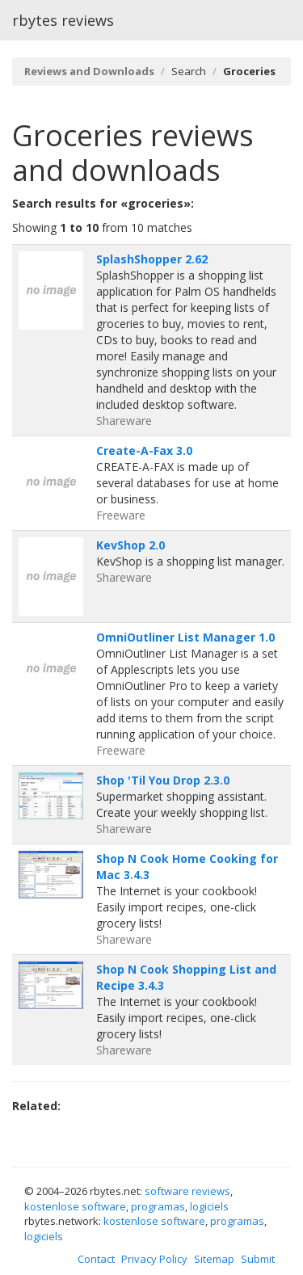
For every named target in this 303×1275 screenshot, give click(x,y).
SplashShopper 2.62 (152, 259)
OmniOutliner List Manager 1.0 (185, 637)
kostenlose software (75, 1206)
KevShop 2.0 (130, 545)
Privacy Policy (154, 1259)
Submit (258, 1259)
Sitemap (214, 1259)
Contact (96, 1259)
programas (158, 1206)
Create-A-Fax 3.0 (144, 450)
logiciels (209, 1206)
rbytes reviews (63, 20)
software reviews (187, 1191)
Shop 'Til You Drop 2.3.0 (162, 780)
